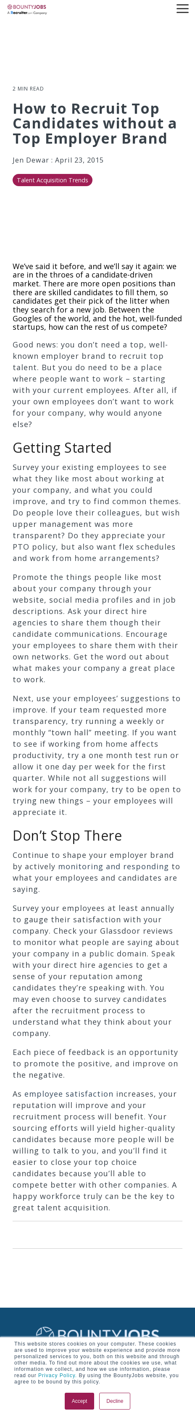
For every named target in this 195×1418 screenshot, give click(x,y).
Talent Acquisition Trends (52, 180)
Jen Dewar (32, 160)
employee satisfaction (68, 1094)
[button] (183, 8)
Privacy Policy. (57, 1375)
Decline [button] (114, 1401)
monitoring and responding (113, 866)
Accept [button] (79, 1401)
